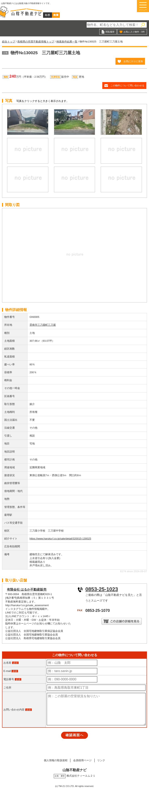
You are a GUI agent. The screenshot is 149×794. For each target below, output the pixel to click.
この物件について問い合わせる (127, 85)
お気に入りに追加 (133, 61)
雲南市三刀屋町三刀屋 (43, 324)
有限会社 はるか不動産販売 (26, 589)
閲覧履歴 (110, 32)
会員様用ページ (82, 760)
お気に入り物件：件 (134, 32)
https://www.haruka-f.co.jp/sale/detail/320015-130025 (60, 538)
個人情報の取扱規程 (55, 760)
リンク (102, 760)
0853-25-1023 (101, 589)
